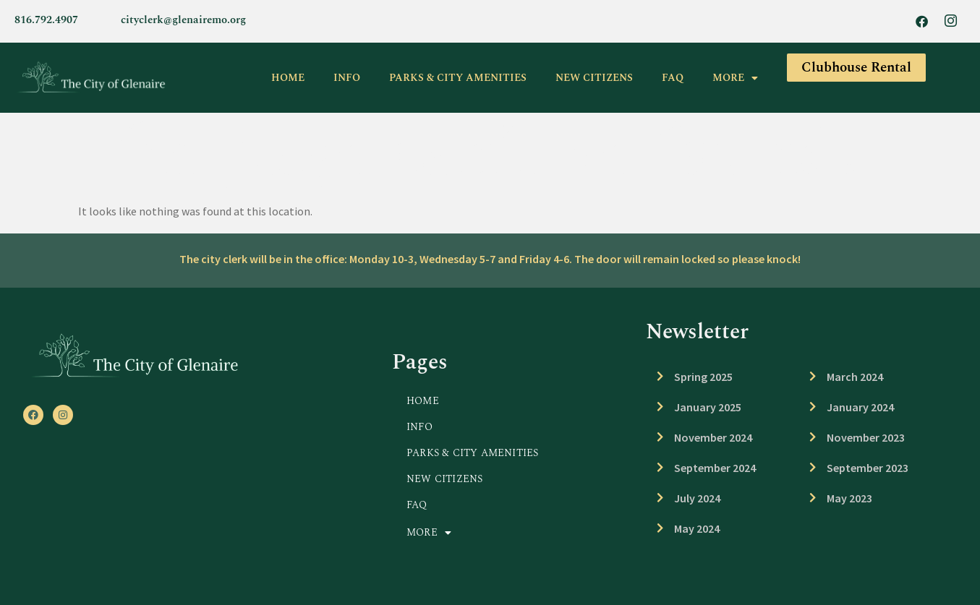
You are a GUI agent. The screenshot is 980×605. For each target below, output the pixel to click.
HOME (287, 77)
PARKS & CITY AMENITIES (458, 77)
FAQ (672, 77)
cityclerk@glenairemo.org (183, 20)
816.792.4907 (46, 20)
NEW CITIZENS (594, 77)
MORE (735, 78)
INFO (346, 77)
